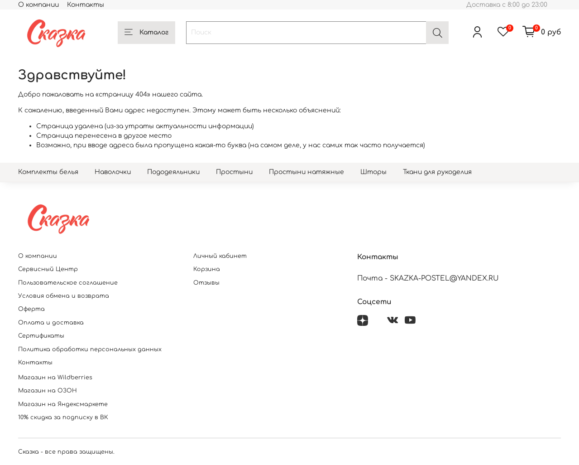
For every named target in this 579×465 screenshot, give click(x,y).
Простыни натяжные (306, 172)
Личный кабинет (220, 256)
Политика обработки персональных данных (90, 349)
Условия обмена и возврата (63, 296)
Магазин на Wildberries (55, 377)
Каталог (146, 33)
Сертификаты (41, 336)
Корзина (206, 269)
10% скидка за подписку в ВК (63, 417)
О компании (38, 4)
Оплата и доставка (51, 323)
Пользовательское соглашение (68, 283)
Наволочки (113, 172)
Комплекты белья (48, 172)
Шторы (373, 172)
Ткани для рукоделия (437, 172)
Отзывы (206, 283)
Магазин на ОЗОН (47, 391)
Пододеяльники (173, 172)
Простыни (234, 172)
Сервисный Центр (48, 269)
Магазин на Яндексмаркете (63, 404)
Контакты (85, 4)
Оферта (31, 309)
